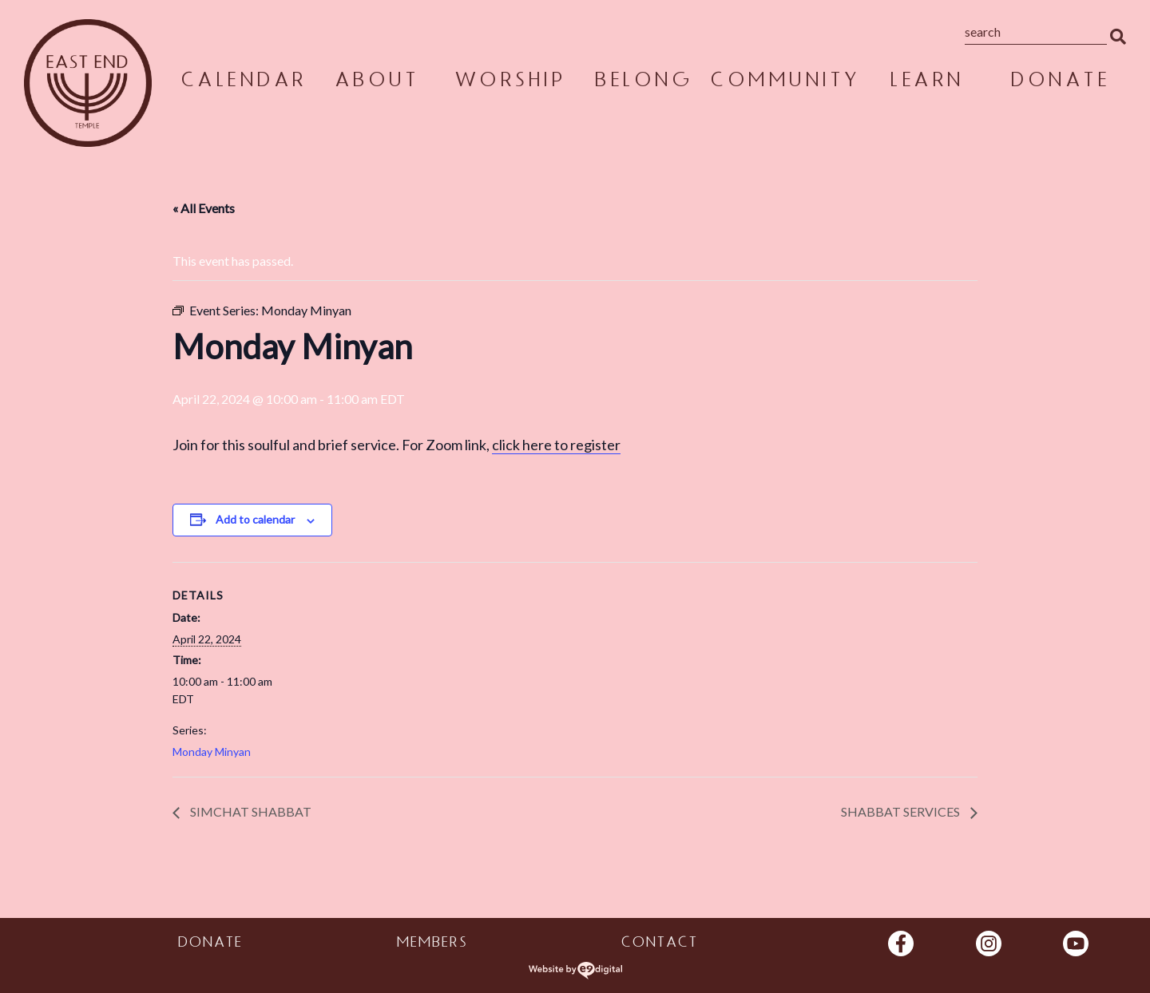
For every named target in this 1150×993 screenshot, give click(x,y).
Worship (509, 82)
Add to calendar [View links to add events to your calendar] (255, 519)
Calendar (243, 82)
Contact (659, 944)
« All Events (203, 208)
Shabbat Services (901, 811)
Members (431, 944)
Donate (1058, 82)
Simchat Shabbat (249, 811)
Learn (926, 82)
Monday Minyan (211, 751)
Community (784, 82)
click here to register (556, 444)
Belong (642, 82)
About (376, 82)
